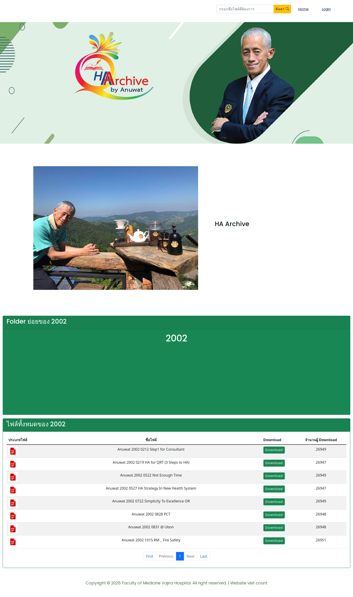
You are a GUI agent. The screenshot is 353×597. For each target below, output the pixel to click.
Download (274, 450)
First (149, 556)
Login (326, 9)
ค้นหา (282, 9)
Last (203, 556)
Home (303, 9)
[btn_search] (245, 9)
